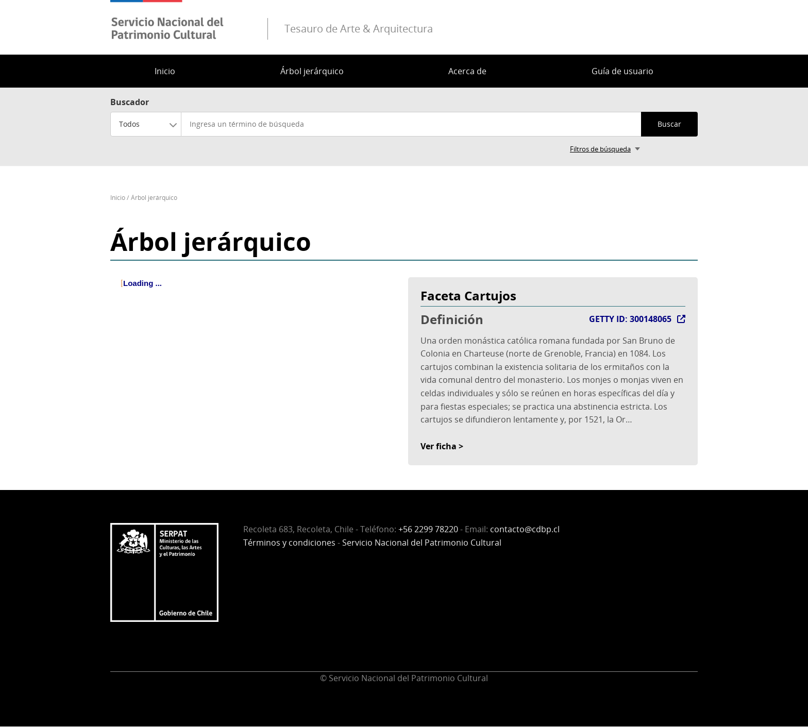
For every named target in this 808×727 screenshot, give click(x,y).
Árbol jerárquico (312, 71)
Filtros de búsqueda (600, 149)
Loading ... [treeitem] (142, 283)
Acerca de (467, 71)
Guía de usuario (622, 71)
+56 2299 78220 (428, 529)
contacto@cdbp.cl (525, 529)
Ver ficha (438, 446)
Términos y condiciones (289, 542)
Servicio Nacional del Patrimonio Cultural (421, 542)
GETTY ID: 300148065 (630, 319)
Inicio (165, 71)
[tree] (255, 292)
